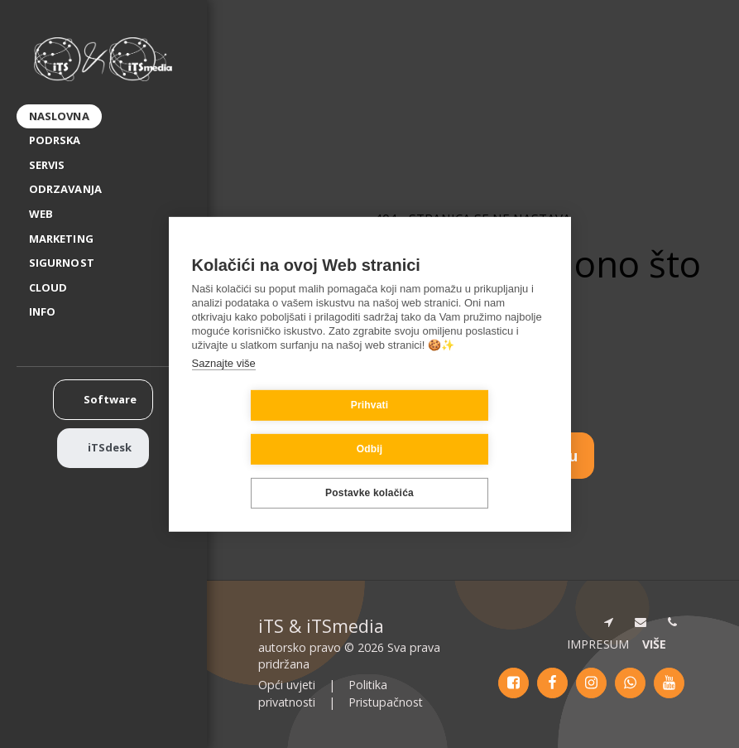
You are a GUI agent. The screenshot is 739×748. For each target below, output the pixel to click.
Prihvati (271, 427)
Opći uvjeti (286, 685)
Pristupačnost (385, 702)
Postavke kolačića (369, 471)
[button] (49, 313)
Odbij (468, 427)
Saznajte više (224, 385)
